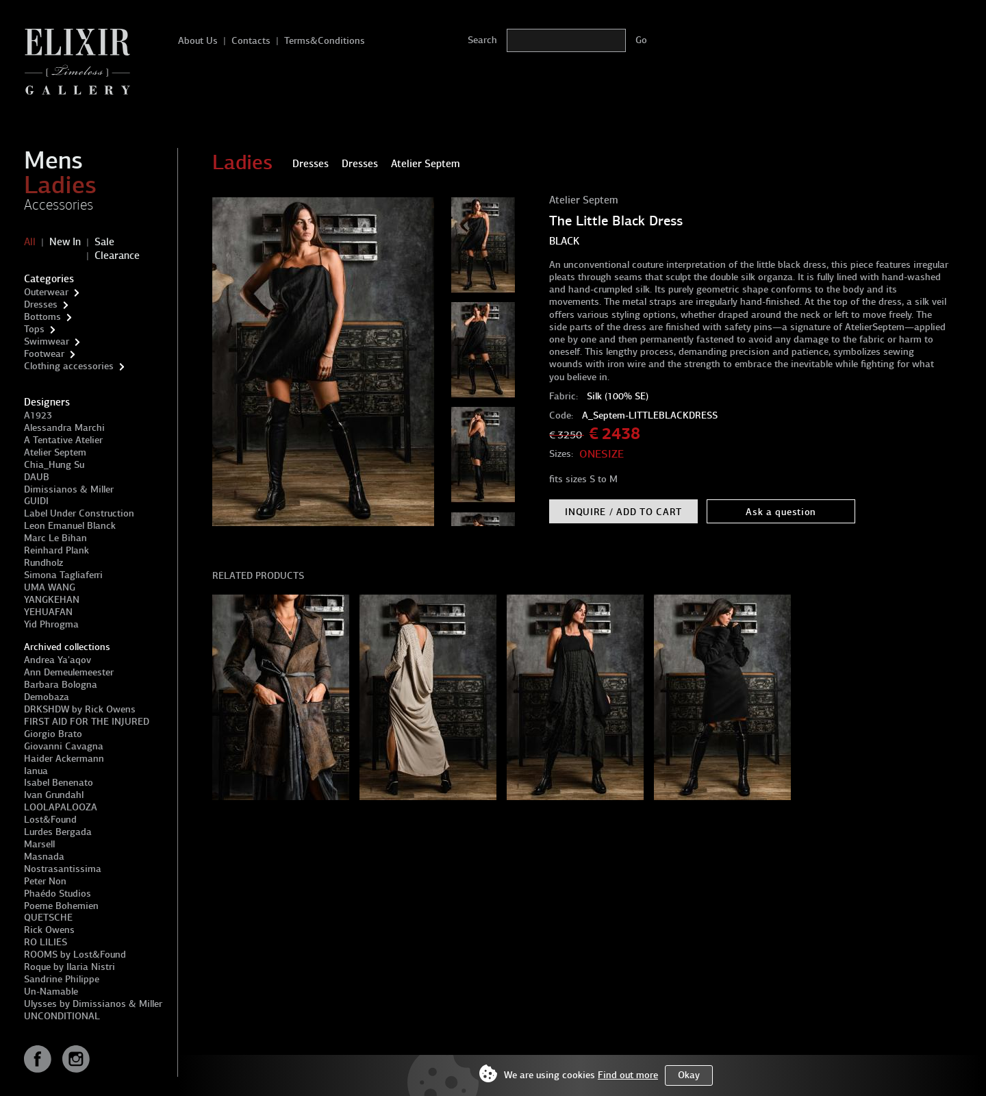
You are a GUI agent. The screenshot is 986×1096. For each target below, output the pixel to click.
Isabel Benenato (58, 782)
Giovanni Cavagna (63, 746)
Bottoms (42, 317)
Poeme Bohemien (61, 906)
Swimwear (46, 341)
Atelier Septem (55, 452)
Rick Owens (49, 930)
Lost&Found (50, 819)
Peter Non (45, 881)
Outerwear (46, 292)
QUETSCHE (48, 917)
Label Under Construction (79, 513)
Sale (104, 242)
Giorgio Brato (53, 734)
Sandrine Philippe (61, 979)
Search (482, 40)
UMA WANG (49, 587)
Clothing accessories (69, 366)
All (30, 242)
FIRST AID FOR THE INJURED (86, 721)
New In (65, 242)
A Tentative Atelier (63, 440)
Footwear (44, 354)
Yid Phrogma (51, 624)
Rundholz (43, 563)
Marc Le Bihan (55, 538)
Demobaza (46, 697)
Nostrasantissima (62, 869)
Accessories (58, 205)
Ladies (60, 185)
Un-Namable (51, 991)
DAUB (36, 477)
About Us (198, 41)
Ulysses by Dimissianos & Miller (93, 1004)
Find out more (628, 1075)
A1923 (38, 415)
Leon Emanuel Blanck (70, 526)
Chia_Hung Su (54, 465)
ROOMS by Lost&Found (75, 954)
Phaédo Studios (57, 893)
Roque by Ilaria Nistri (69, 967)
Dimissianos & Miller (69, 489)
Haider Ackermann (64, 758)
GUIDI (36, 501)
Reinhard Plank (56, 550)
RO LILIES (45, 942)
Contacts (250, 41)
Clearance (117, 255)
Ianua (36, 771)
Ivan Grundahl (54, 795)
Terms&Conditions (324, 41)
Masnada (44, 856)
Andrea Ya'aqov (57, 660)
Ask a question (781, 512)
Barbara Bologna (60, 684)
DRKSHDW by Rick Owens (80, 709)
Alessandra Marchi (64, 428)
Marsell (39, 844)
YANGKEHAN (51, 600)
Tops (34, 329)
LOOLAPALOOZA (60, 807)
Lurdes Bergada (58, 832)
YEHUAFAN (48, 612)
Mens (53, 160)
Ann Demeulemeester (69, 672)
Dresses (41, 304)
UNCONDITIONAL (62, 1016)
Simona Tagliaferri (63, 575)
